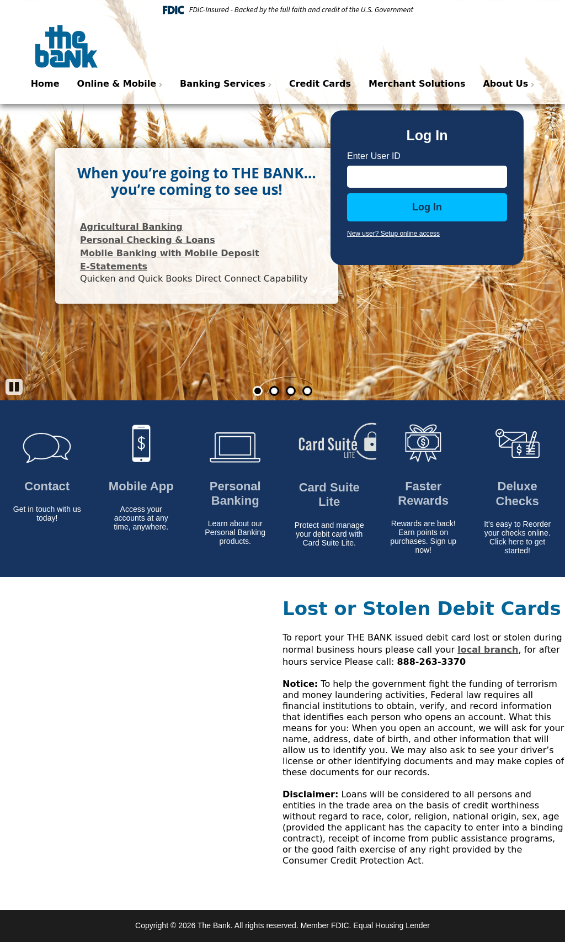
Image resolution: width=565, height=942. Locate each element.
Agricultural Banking (131, 226)
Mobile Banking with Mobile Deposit (169, 253)
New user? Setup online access (393, 233)
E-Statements (113, 266)
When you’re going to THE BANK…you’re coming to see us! (196, 181)
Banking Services (222, 83)
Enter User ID (374, 156)
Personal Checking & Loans (147, 240)
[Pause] (14, 387)
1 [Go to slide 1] (258, 391)
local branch (487, 649)
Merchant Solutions (417, 83)
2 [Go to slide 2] (274, 391)
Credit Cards (320, 83)
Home (45, 83)
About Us (505, 83)
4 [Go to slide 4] (307, 391)
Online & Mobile (116, 83)
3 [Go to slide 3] (291, 391)
